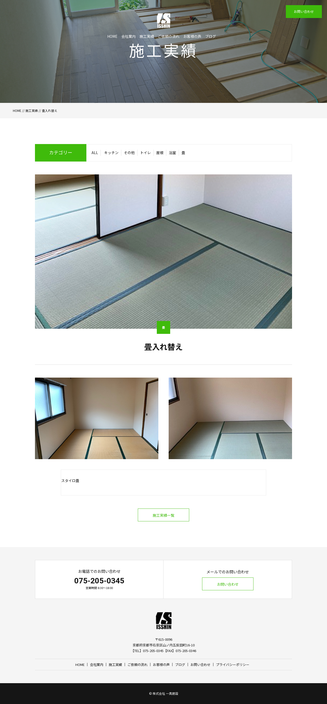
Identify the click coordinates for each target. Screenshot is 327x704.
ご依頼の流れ (168, 36)
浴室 (172, 152)
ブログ (210, 36)
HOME (112, 36)
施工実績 (147, 36)
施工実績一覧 (163, 515)
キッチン (111, 152)
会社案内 (128, 36)
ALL (95, 152)
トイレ (145, 152)
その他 (129, 152)
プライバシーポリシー (232, 664)
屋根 (160, 152)
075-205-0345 (99, 580)
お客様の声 (192, 36)
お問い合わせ (304, 11)
